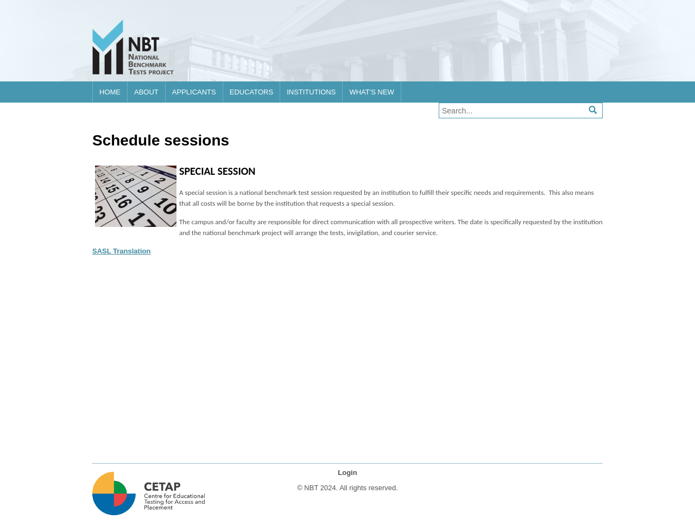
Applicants (194, 92)
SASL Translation (121, 251)
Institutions (311, 92)
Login (347, 472)
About (146, 92)
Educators (251, 92)
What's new (371, 92)
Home (110, 92)
